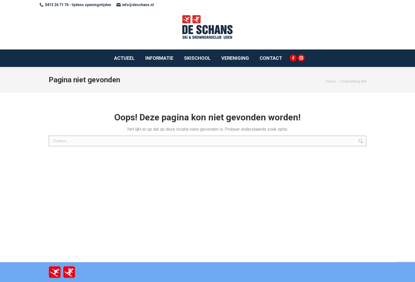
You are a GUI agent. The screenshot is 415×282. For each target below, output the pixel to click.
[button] (403, 7)
